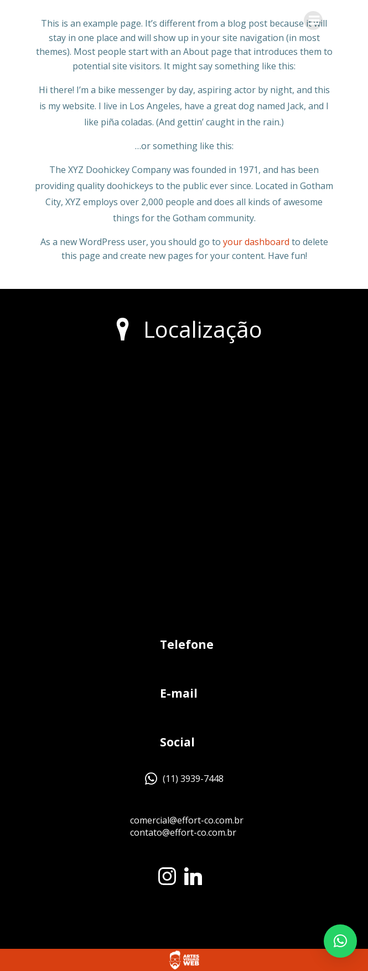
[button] (340, 941)
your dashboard (256, 242)
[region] (144, 885)
